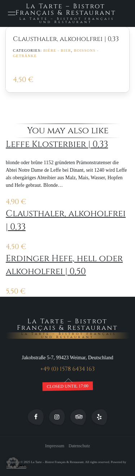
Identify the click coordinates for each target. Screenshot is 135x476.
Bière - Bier (57, 50)
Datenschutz (79, 446)
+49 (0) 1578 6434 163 (67, 369)
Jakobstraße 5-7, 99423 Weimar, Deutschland (67, 358)
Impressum (54, 446)
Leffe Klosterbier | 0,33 (57, 144)
